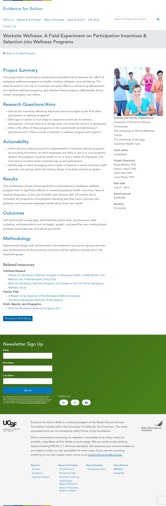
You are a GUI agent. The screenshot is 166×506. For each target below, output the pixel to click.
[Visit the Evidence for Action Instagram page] (75, 402)
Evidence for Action (23, 9)
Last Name (8, 376)
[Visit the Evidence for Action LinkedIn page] (63, 402)
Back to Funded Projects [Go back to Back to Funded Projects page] (19, 53)
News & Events (76, 20)
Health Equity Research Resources (69, 482)
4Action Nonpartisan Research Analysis (69, 489)
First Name (8, 363)
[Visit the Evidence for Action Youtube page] (86, 402)
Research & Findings (29, 20)
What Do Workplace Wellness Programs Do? (34, 308)
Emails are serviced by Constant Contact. (33, 403)
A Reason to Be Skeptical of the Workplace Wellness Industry (44, 296)
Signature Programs (41, 477)
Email (6, 350)
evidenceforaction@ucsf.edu (105, 455)
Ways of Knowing (54, 20)
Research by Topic (68, 473)
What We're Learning (69, 477)
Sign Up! (28, 390)
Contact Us (9, 26)
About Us (8, 20)
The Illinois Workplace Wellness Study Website (35, 300)
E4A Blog (93, 20)
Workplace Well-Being (18, 318)
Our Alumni (37, 473)
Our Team (36, 469)
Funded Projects (67, 469)
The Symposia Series (96, 469)
